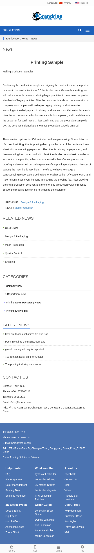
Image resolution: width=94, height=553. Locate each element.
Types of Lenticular (45, 474)
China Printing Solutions (16, 457)
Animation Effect (14, 526)
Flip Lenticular (43, 525)
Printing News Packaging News (23, 302)
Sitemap (35, 457)
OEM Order (11, 227)
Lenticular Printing (45, 479)
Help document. (73, 510)
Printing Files (12, 490)
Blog (67, 484)
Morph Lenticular (44, 535)
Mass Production (24, 207)
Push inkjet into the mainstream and (25, 341)
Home (24, 38)
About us (70, 468)
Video (67, 490)
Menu (59, 548)
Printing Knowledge (17, 310)
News (34, 38)
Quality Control (13, 253)
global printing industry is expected (24, 349)
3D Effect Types (16, 504)
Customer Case (73, 516)
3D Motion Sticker (45, 484)
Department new (16, 294)
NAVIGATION (11, 30)
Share (12, 548)
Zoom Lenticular (44, 530)
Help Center (13, 468)
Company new (14, 286)
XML (67, 532)
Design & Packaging (32, 202)
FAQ (7, 474)
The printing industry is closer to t (23, 364)
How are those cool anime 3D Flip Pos (26, 334)
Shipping (10, 261)
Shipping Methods (15, 495)
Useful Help (72, 504)
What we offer (44, 468)
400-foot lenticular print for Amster (24, 356)
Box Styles (70, 521)
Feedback (69, 474)
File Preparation (14, 479)
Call (35, 548)
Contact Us (70, 479)
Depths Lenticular (45, 519)
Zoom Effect (12, 532)
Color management (16, 484)
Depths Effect (13, 510)
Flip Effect (11, 516)
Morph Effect (12, 521)
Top (82, 548)
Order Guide (43, 504)
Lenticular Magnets (45, 490)
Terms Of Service (74, 526)
